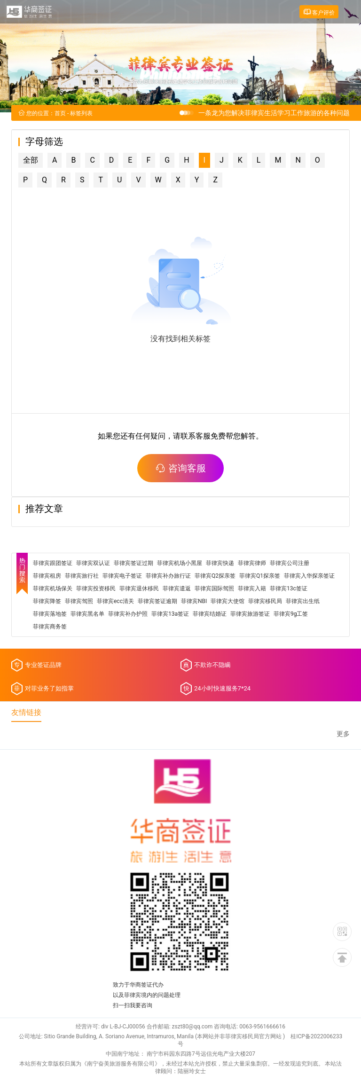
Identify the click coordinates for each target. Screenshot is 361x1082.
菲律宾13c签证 (288, 588)
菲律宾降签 (47, 601)
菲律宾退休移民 (139, 588)
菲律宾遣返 (177, 588)
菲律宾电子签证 (122, 576)
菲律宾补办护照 (128, 614)
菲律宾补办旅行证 (168, 576)
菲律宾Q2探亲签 (215, 576)
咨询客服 (180, 468)
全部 (30, 160)
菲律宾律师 (252, 563)
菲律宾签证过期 (133, 563)
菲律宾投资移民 (96, 588)
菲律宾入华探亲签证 (309, 576)
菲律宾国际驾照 (214, 588)
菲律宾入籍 (252, 588)
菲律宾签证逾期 (157, 601)
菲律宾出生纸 (303, 601)
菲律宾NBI (194, 601)
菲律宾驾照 (79, 601)
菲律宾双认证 (93, 563)
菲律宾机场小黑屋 (179, 563)
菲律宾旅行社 (82, 576)
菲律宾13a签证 (170, 614)
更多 (343, 733)
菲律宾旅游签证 (250, 614)
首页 (60, 113)
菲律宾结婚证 (210, 614)
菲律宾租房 (47, 576)
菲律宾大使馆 (227, 601)
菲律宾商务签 (50, 626)
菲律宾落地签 (50, 614)
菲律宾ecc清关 (115, 601)
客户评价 (319, 12)
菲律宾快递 (220, 563)
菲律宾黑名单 (87, 614)
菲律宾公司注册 (289, 563)
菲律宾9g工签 (291, 614)
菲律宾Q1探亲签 (259, 576)
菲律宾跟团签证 (52, 563)
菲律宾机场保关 (52, 588)
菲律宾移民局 (265, 601)
